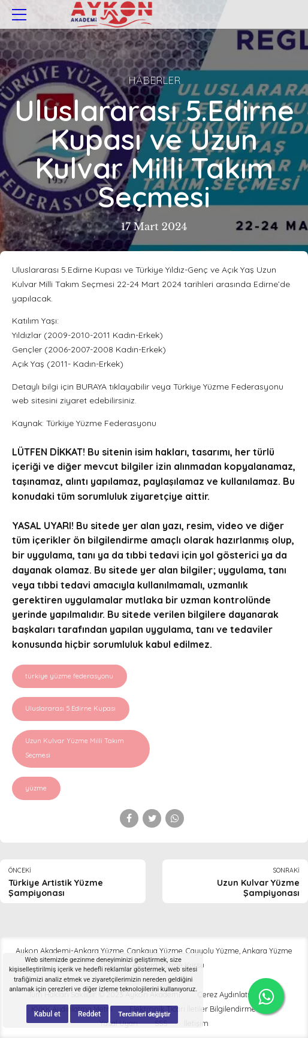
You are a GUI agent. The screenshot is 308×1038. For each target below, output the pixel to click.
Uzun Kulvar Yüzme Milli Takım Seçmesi (74, 748)
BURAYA (91, 386)
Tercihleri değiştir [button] (144, 1014)
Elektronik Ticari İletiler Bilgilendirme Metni (203, 1008)
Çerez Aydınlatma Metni (239, 994)
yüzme (36, 788)
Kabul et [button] (47, 1014)
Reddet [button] (89, 1014)
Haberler (154, 80)
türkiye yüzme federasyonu (69, 676)
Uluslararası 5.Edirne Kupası (70, 708)
